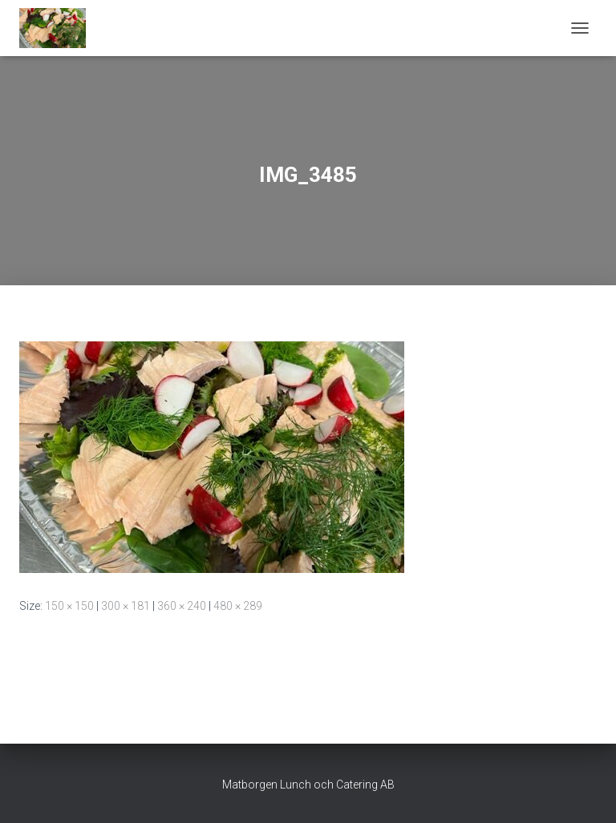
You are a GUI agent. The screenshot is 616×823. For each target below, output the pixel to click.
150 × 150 (69, 605)
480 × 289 (237, 605)
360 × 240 (181, 605)
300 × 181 (125, 605)
